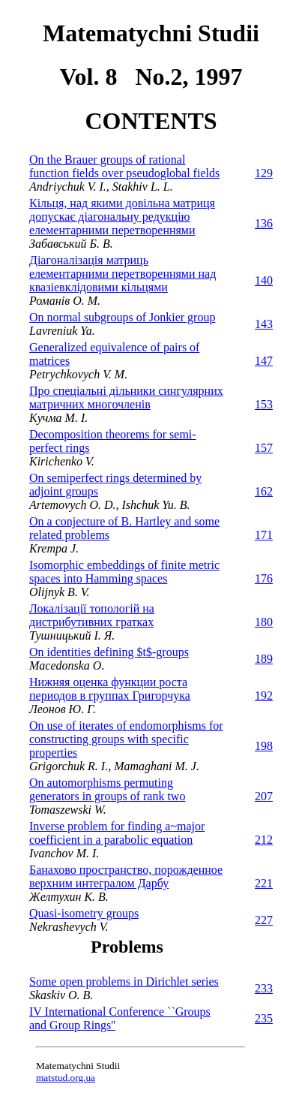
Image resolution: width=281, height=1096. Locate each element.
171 (264, 534)
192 (264, 695)
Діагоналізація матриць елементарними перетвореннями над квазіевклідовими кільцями (122, 274)
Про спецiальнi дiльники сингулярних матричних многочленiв (126, 397)
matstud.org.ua (65, 1077)
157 (264, 447)
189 (264, 658)
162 (264, 491)
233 (264, 988)
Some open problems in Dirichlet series (124, 981)
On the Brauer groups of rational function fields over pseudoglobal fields (124, 166)
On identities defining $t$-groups (109, 652)
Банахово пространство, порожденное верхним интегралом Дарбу (126, 876)
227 (264, 920)
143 (264, 324)
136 (264, 223)
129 (264, 173)
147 (264, 360)
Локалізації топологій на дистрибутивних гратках (91, 615)
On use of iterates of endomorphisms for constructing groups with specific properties (126, 739)
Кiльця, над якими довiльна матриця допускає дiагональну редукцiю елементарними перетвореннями (122, 216)
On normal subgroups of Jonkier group (122, 317)
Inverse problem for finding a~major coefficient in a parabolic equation (117, 833)
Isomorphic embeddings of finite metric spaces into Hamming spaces (124, 572)
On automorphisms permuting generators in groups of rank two (107, 789)
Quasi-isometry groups (84, 913)
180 (264, 622)
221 (264, 883)
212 (264, 839)
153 (264, 404)
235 (264, 1018)
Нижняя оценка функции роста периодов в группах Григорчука (109, 689)
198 (264, 745)
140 (264, 280)
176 (264, 578)
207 (264, 796)
